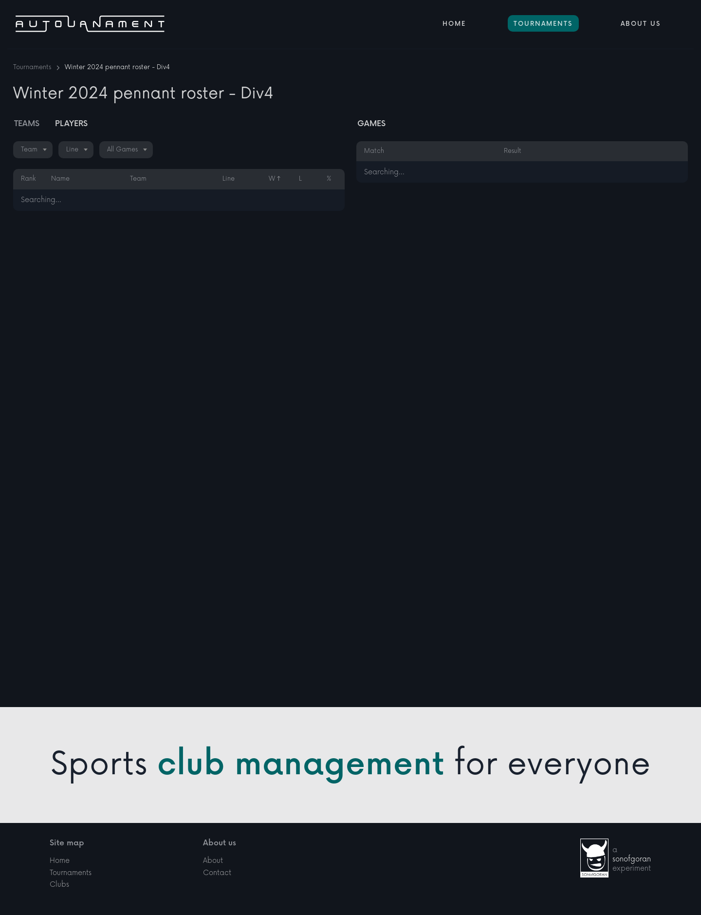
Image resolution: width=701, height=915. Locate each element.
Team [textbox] (29, 149)
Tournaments (543, 24)
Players (71, 124)
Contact (217, 847)
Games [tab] (371, 124)
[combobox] (33, 149)
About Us (641, 24)
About (213, 835)
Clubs (59, 860)
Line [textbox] (72, 149)
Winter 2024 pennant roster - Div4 (117, 67)
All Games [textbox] (122, 149)
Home (454, 24)
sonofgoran (631, 834)
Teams (26, 124)
